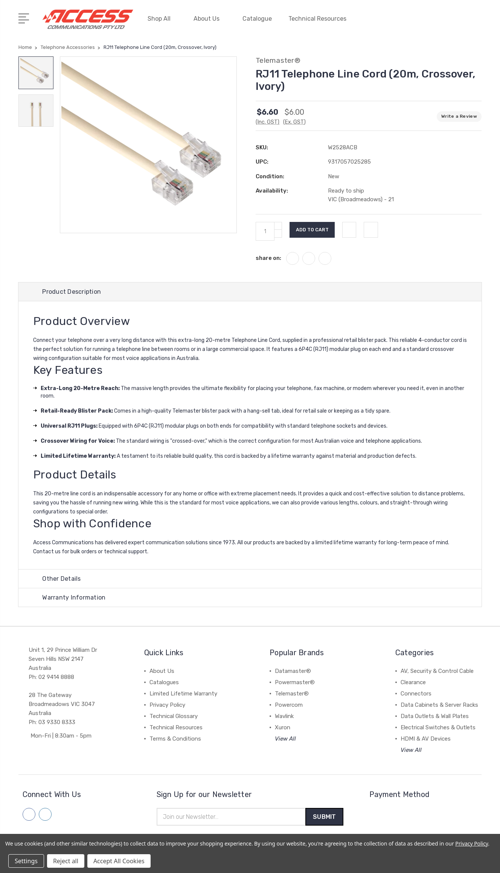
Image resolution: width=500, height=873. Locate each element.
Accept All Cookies (119, 861)
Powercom (289, 704)
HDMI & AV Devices (426, 738)
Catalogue (257, 17)
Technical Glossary (173, 715)
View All (285, 738)
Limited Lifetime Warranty (183, 693)
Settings (26, 861)
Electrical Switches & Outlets (438, 727)
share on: (268, 255)
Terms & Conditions (175, 738)
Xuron (282, 727)
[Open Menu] (25, 17)
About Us (210, 17)
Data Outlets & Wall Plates (435, 715)
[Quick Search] (455, 22)
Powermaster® (295, 682)
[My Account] (409, 22)
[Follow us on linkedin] (45, 814)
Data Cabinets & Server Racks (439, 704)
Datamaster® (293, 670)
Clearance (413, 682)
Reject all (65, 861)
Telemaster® (292, 693)
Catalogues (164, 682)
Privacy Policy (167, 704)
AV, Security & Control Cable (437, 670)
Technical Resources (320, 17)
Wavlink (284, 715)
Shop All (162, 17)
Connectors (416, 693)
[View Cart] (477, 22)
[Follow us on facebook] (29, 814)
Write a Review (459, 114)
